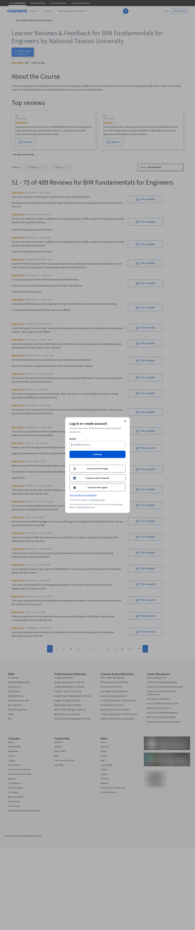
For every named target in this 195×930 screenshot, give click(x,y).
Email (73, 438)
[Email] (97, 444)
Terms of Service (84, 507)
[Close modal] (125, 421)
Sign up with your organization (83, 495)
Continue (97, 454)
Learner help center (97, 500)
